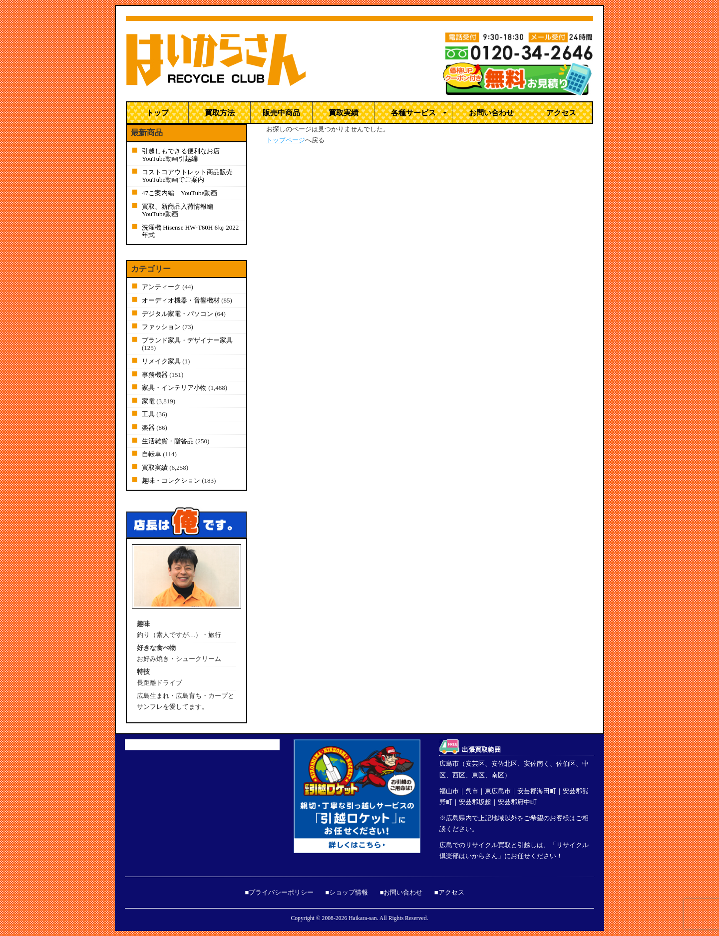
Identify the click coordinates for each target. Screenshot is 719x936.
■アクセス (449, 892)
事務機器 (155, 374)
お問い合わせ (491, 112)
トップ (157, 112)
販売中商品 (281, 112)
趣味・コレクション (171, 480)
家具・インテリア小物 (174, 387)
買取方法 (220, 112)
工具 (148, 414)
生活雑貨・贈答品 (168, 441)
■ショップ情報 (347, 892)
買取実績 (344, 112)
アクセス (561, 112)
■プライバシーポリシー (279, 892)
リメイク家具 (161, 361)
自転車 (151, 454)
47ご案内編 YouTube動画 (179, 193)
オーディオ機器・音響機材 (181, 300)
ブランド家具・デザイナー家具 (187, 340)
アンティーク (161, 287)
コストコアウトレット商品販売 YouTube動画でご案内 (194, 176)
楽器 (148, 427)
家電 (148, 401)
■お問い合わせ (401, 892)
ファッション (161, 326)
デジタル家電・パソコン (177, 313)
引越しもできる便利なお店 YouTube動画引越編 (184, 155)
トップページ (285, 140)
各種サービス (413, 112)
